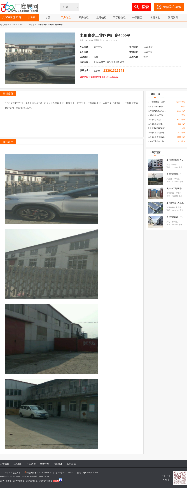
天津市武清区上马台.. (157, 111)
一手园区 (137, 17)
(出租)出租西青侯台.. (156, 137)
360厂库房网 (18, 24)
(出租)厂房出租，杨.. (156, 141)
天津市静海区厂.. (174, 217)
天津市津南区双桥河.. (157, 128)
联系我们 (18, 464)
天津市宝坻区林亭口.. (157, 106)
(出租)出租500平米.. (156, 115)
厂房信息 (66, 17)
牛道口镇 (170, 193)
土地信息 (101, 17)
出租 (96, 57)
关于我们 (4, 464)
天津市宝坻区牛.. (174, 188)
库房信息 (84, 17)
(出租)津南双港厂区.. (156, 120)
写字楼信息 (119, 17)
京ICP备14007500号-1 (65, 473)
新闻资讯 (173, 17)
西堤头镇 (170, 207)
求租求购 (155, 17)
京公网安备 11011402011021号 (39, 473)
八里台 (169, 179)
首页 (47, 17)
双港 (168, 164)
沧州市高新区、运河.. (157, 102)
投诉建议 (71, 464)
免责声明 (44, 464)
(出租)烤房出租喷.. (155, 124)
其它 (168, 222)
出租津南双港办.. (174, 160)
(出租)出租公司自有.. (156, 133)
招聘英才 (58, 464)
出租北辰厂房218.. (175, 203)
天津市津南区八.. (174, 174)
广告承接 (31, 464)
